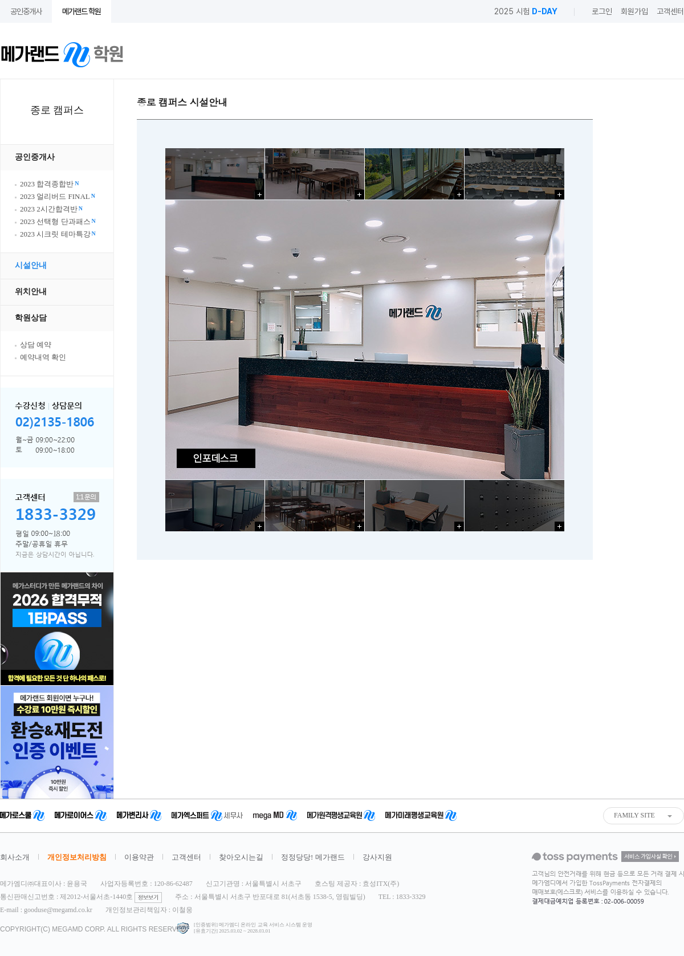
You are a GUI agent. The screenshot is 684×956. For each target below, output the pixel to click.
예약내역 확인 (43, 357)
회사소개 (15, 857)
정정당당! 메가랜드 (313, 857)
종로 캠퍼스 (57, 110)
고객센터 (670, 11)
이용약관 (139, 857)
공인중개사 (26, 11)
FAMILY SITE (634, 815)
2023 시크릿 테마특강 (58, 234)
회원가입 (634, 11)
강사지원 (377, 857)
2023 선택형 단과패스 (58, 221)
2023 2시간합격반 (51, 209)
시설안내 (31, 265)
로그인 (602, 11)
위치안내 (31, 291)
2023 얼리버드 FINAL (57, 196)
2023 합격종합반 (49, 184)
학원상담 (31, 318)
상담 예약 (35, 344)
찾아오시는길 (241, 857)
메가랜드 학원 (81, 11)
